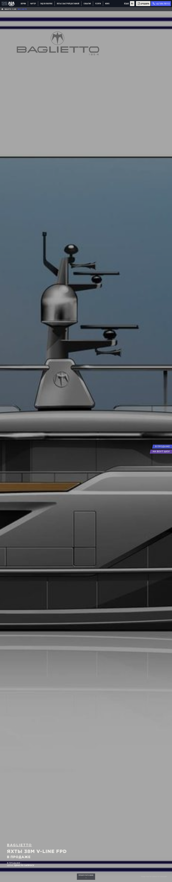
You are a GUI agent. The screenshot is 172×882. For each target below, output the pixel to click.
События (87, 3)
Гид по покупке (46, 3)
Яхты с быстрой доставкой (68, 3)
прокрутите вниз (86, 877)
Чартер (33, 3)
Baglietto (8, 9)
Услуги (98, 3)
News (107, 3)
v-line (14, 9)
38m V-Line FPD (22, 9)
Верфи (23, 3)
